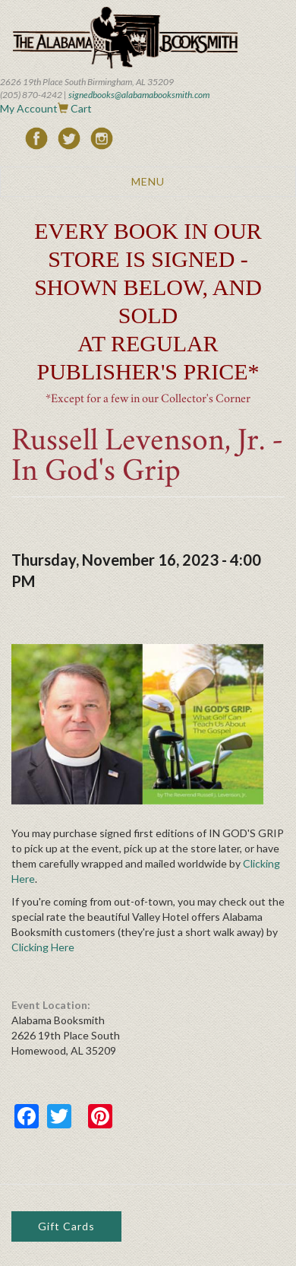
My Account (29, 108)
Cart (81, 108)
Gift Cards (66, 1226)
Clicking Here (42, 947)
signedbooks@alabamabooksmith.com (138, 94)
